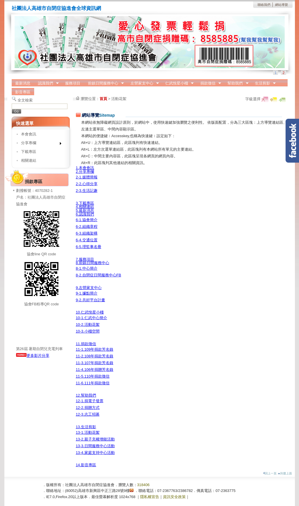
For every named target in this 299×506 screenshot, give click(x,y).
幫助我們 (236, 83)
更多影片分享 (32, 355)
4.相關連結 (85, 206)
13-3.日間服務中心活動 (95, 446)
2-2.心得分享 (87, 184)
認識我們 (46, 83)
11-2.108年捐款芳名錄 (95, 356)
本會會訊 (28, 134)
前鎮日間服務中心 (104, 83)
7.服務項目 (85, 259)
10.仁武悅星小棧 (90, 312)
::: (6, 99)
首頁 (103, 99)
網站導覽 (281, 4)
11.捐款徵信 (86, 344)
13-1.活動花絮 (88, 432)
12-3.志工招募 (88, 414)
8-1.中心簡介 (87, 268)
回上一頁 (270, 473)
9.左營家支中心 (89, 287)
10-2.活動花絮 (88, 324)
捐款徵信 (209, 83)
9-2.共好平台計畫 (90, 300)
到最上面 (285, 473)
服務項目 (72, 83)
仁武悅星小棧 (177, 83)
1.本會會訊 (85, 168)
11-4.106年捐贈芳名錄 (95, 369)
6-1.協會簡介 (87, 220)
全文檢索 (25, 100)
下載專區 (28, 151)
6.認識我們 (85, 214)
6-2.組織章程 (87, 226)
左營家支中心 (143, 83)
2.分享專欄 (85, 171)
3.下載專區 (85, 203)
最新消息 (22, 83)
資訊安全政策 (174, 497)
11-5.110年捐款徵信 (93, 376)
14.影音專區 (86, 465)
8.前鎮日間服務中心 (92, 263)
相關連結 (28, 160)
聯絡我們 (264, 4)
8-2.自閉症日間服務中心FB (98, 275)
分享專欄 (39, 144)
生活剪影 (263, 83)
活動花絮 (118, 99)
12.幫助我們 (86, 395)
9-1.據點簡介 (87, 293)
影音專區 (22, 92)
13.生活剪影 (86, 427)
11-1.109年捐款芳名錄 (95, 349)
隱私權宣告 (149, 497)
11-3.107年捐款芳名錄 (95, 363)
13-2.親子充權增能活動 (95, 439)
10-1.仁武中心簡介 (91, 318)
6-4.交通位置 (87, 240)
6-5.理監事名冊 (88, 247)
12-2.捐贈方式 (88, 407)
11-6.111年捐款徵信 (93, 383)
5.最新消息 (85, 210)
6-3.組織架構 (87, 233)
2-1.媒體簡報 (87, 177)
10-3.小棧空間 (88, 331)
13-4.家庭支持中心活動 (95, 452)
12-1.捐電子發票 (89, 401)
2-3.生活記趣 (87, 190)
